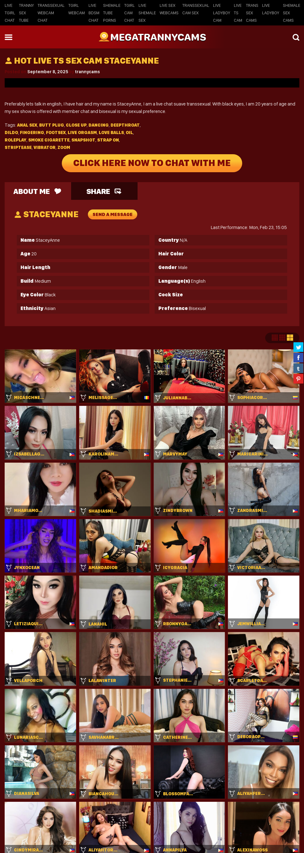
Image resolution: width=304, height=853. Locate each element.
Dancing (98, 125)
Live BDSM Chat (93, 13)
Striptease (18, 147)
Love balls (111, 132)
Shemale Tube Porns (111, 13)
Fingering (32, 132)
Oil (129, 132)
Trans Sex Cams (252, 13)
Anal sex (27, 125)
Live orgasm (82, 132)
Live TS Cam (238, 13)
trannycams (87, 71)
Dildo (11, 132)
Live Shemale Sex (147, 13)
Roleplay (15, 139)
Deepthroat (125, 125)
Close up (76, 125)
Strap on (108, 139)
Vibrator (45, 147)
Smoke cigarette (49, 139)
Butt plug (51, 125)
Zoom (63, 147)
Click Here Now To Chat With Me (152, 163)
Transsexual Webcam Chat (51, 13)
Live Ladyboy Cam (221, 13)
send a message (113, 214)
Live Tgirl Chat (10, 13)
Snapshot (83, 139)
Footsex (56, 132)
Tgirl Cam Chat (129, 13)
